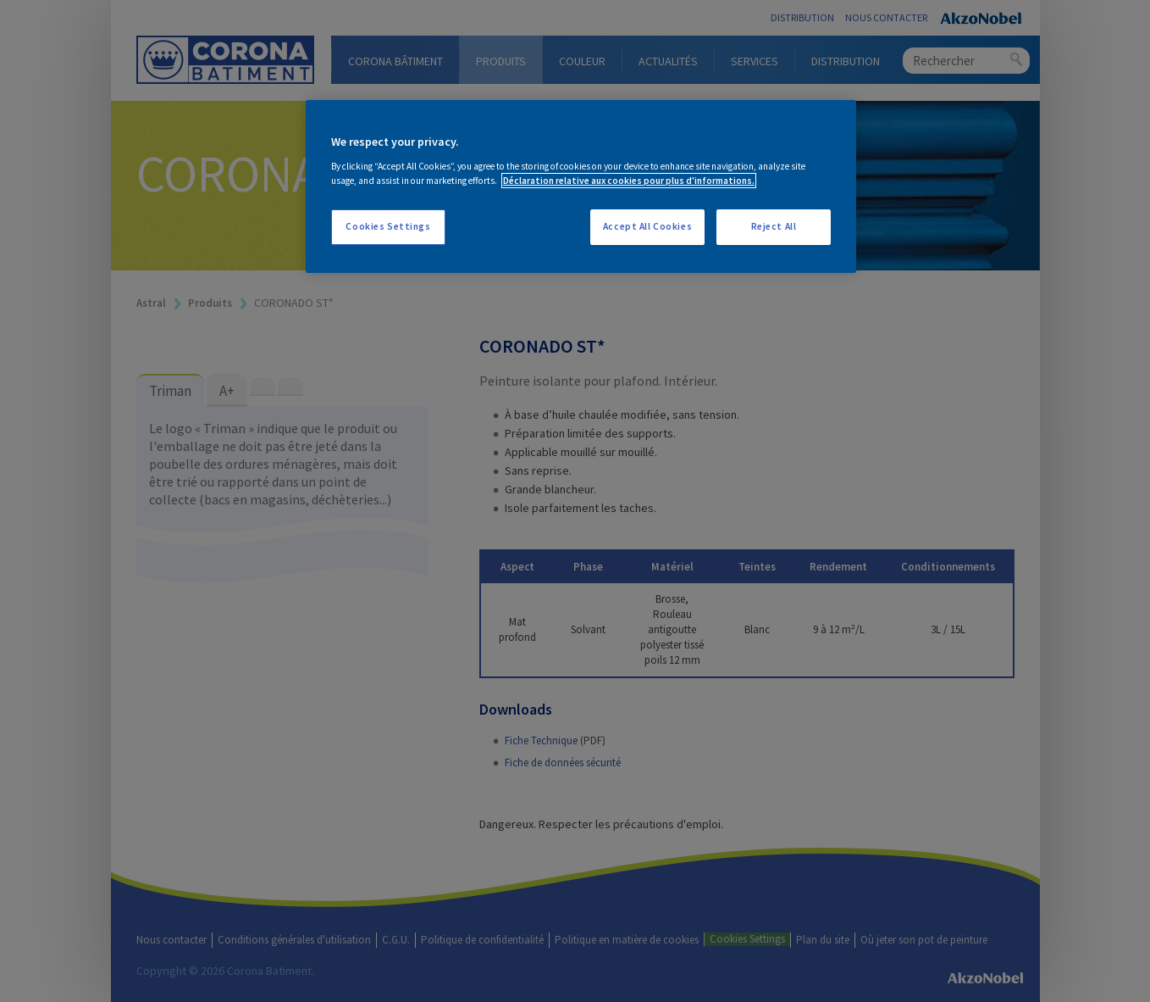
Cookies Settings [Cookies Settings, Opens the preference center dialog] (388, 226)
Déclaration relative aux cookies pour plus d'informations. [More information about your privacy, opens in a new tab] (629, 180)
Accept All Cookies (647, 226)
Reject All (774, 226)
